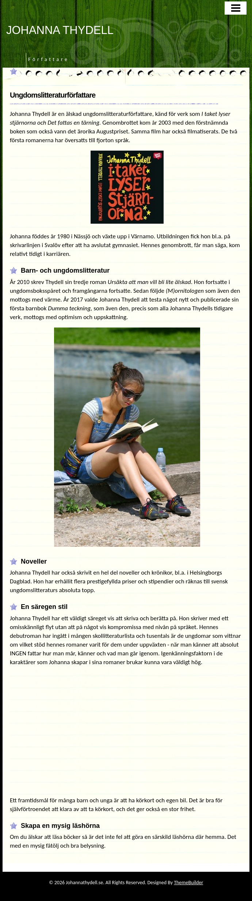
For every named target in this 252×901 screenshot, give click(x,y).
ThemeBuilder (188, 882)
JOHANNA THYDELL (60, 30)
